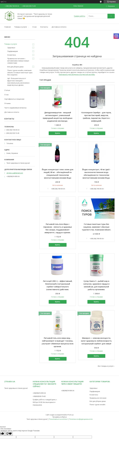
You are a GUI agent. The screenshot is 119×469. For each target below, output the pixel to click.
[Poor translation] (9, 434)
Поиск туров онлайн (97, 404)
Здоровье (11, 48)
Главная (7, 27)
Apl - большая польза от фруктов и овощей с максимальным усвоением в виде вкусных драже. (18, 81)
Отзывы (7, 103)
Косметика (11, 55)
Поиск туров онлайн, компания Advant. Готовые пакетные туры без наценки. (19, 72)
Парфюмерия (12, 51)
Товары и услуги (20, 27)
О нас (34, 27)
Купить (57, 133)
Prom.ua (70, 415)
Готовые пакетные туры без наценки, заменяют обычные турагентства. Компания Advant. (96, 227)
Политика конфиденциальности (81, 419)
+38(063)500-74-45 (39, 396)
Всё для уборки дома (15, 67)
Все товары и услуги (105, 366)
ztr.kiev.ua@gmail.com (15, 173)
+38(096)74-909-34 (39, 393)
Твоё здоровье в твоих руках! (16, 388)
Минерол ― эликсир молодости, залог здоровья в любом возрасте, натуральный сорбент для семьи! (96, 341)
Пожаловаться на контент (58, 419)
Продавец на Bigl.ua (59, 417)
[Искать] (111, 16)
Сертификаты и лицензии (14, 99)
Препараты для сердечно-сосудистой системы (77, 74)
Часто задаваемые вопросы (15, 108)
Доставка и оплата (59, 27)
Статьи (7, 90)
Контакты (44, 27)
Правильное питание (98, 398)
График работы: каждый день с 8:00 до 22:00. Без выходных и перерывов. (45, 402)
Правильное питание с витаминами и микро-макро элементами (18, 60)
